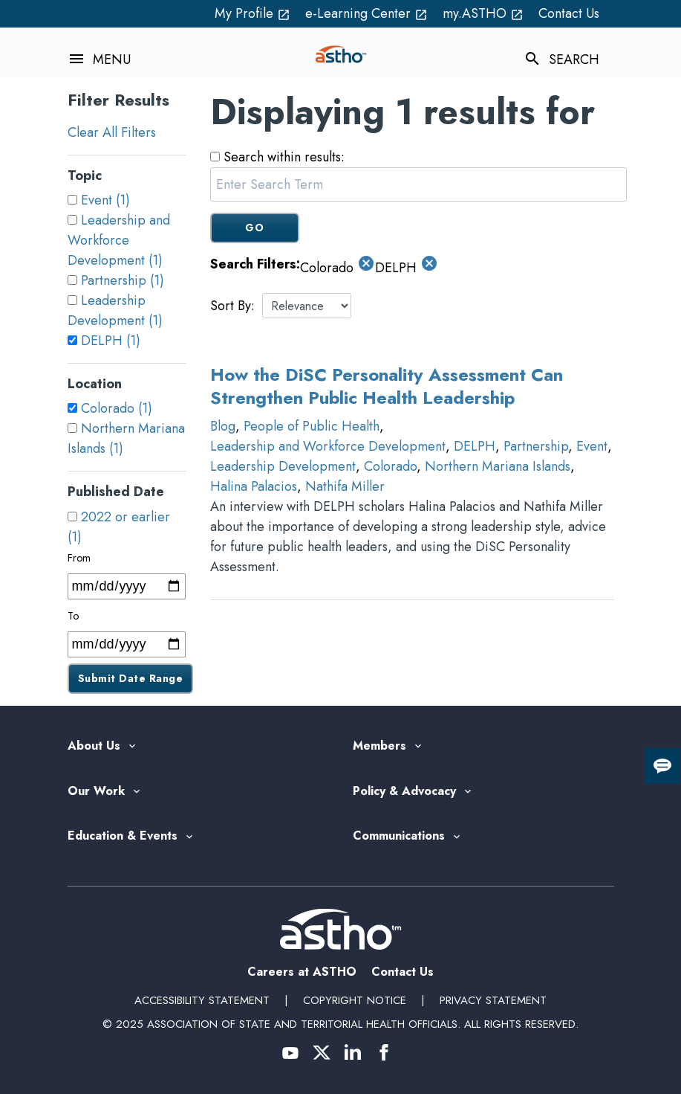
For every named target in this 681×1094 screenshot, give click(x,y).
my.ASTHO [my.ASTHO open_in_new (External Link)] (483, 13)
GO (254, 227)
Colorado (390, 466)
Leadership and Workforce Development (328, 446)
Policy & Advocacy (404, 791)
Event (591, 446)
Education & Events (122, 836)
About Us (94, 746)
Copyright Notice (354, 1000)
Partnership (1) (122, 280)
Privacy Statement (493, 1000)
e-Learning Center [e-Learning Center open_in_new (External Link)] (366, 13)
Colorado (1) (116, 408)
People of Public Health (311, 426)
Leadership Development (283, 466)
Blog (222, 426)
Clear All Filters (112, 132)
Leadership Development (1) (115, 310)
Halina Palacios (253, 486)
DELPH (474, 446)
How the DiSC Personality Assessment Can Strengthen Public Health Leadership (386, 386)
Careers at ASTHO (301, 971)
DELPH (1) (110, 340)
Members (379, 746)
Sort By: (232, 305)
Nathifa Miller (345, 486)
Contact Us (568, 13)
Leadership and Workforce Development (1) (119, 240)
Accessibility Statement (202, 1000)
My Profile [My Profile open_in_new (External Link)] (252, 13)
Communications (399, 836)
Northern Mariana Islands (497, 466)
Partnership (536, 446)
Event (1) (105, 200)
